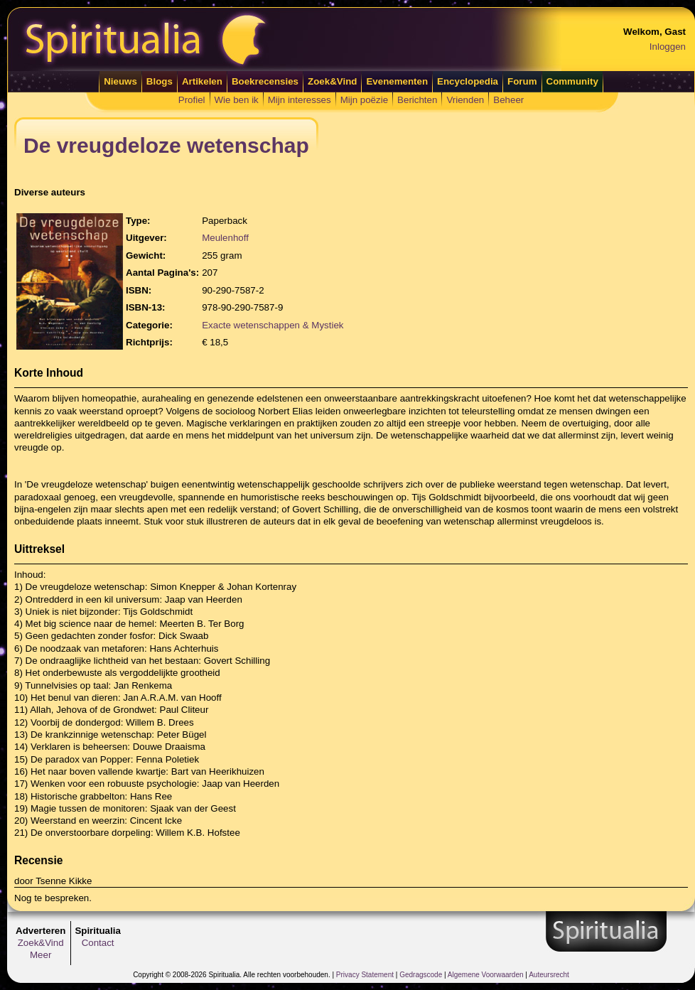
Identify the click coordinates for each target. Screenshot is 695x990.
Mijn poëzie (364, 100)
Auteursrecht (549, 975)
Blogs (159, 81)
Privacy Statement (365, 975)
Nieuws (120, 81)
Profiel (191, 100)
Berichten (417, 100)
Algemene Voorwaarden (486, 975)
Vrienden (465, 100)
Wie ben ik (237, 100)
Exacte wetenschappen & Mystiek (272, 325)
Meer (40, 954)
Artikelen (202, 81)
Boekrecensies (265, 81)
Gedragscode (420, 975)
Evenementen (397, 81)
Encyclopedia (467, 81)
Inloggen (668, 46)
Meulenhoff (225, 237)
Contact (98, 942)
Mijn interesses (299, 100)
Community (572, 81)
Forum (522, 81)
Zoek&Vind (332, 81)
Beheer (508, 100)
